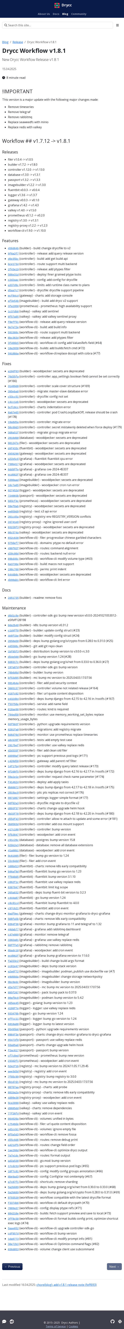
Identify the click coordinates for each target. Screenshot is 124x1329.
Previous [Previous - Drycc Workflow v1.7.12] (12, 1267)
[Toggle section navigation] (117, 25)
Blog (5, 42)
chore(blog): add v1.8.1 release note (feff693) (66, 1285)
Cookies (73, 1326)
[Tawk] (4, 1321)
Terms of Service (56, 1326)
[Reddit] (12, 1321)
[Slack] (120, 1321)
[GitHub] (113, 1321)
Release (18, 42)
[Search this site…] (57, 25)
